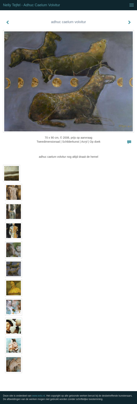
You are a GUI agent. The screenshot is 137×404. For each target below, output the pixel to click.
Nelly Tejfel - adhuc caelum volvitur (31, 5)
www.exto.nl (38, 395)
